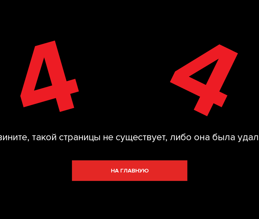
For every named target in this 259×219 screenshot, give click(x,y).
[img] (127, 79)
